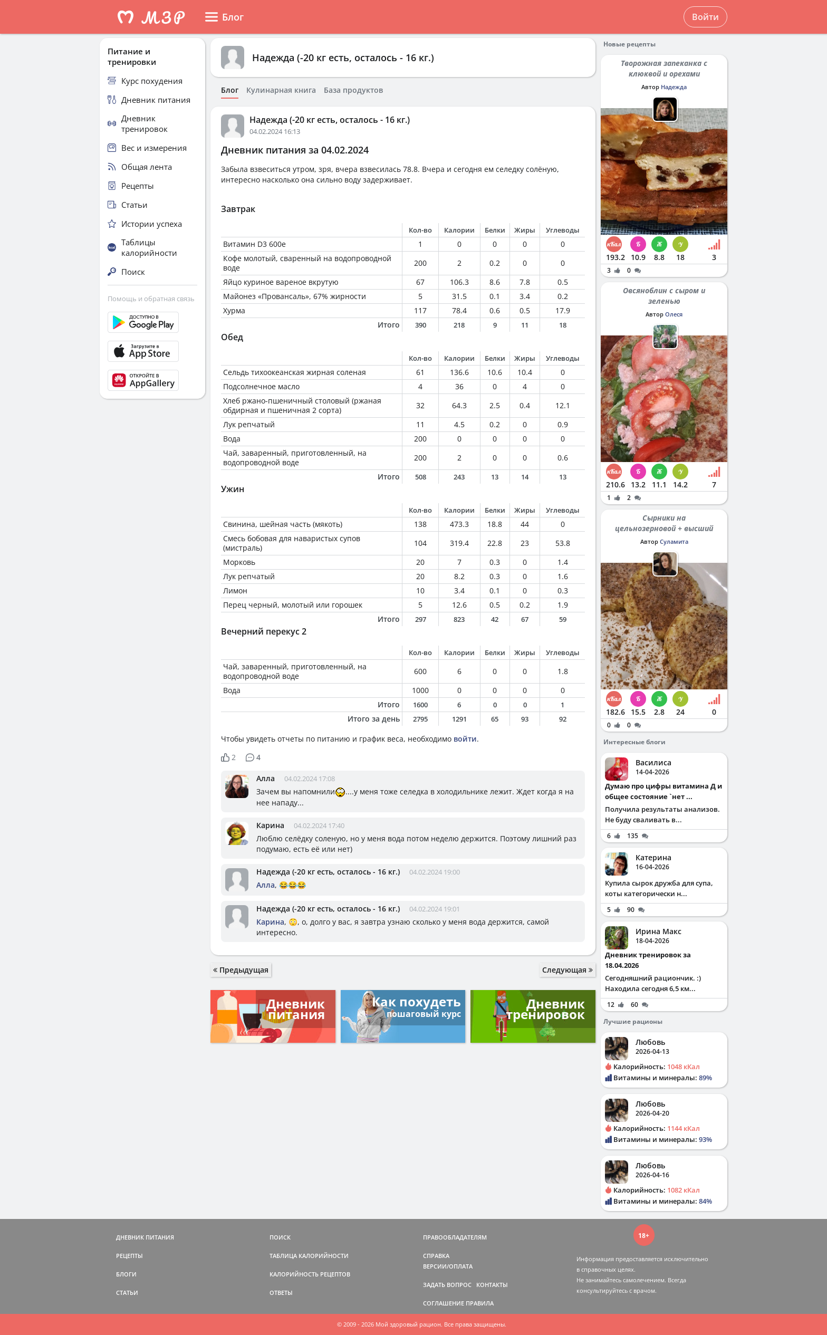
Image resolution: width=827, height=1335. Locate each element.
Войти (705, 17)
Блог (229, 90)
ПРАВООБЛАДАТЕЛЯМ (455, 1237)
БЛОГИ (126, 1274)
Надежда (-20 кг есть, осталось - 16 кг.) (343, 57)
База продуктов (353, 90)
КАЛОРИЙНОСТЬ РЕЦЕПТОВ (310, 1274)
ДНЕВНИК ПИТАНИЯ (145, 1237)
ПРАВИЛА (480, 1303)
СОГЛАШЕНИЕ (443, 1303)
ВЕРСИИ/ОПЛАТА (448, 1266)
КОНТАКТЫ (492, 1285)
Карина (270, 825)
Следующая (567, 970)
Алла (265, 778)
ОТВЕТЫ (281, 1292)
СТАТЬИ (127, 1292)
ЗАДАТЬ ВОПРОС (447, 1285)
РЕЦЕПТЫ (129, 1256)
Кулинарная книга (281, 90)
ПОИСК (280, 1237)
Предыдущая (240, 970)
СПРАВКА (436, 1256)
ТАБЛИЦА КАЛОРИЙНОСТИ (309, 1256)
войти (465, 739)
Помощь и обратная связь (151, 298)
